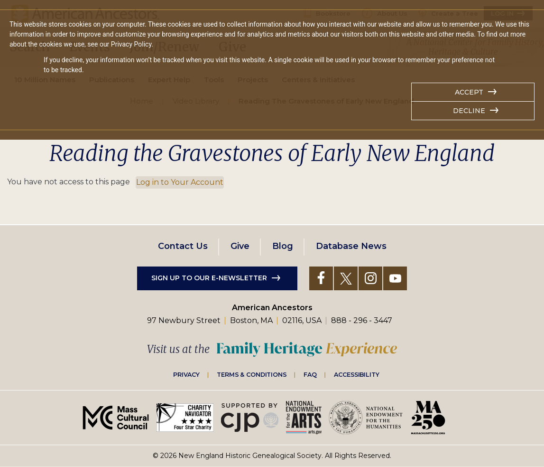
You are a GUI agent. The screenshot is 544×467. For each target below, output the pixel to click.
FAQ (310, 374)
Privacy (186, 374)
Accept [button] (469, 92)
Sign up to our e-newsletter (209, 278)
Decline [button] (469, 110)
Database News (351, 246)
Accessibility (356, 374)
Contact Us (183, 246)
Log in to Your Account (179, 182)
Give (240, 246)
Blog (282, 246)
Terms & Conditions (251, 374)
